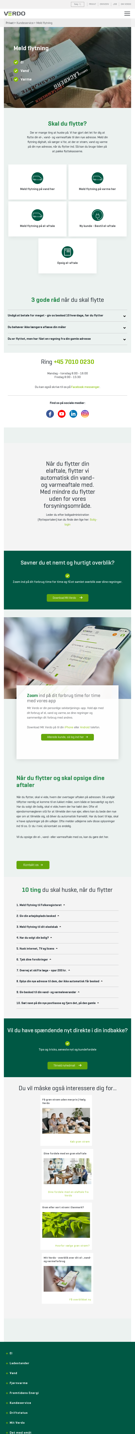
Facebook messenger (85, 387)
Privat (10, 23)
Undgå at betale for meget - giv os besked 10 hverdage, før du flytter (58, 315)
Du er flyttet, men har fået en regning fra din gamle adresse (51, 339)
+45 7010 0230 (74, 362)
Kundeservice (25, 23)
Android (85, 727)
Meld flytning (44, 23)
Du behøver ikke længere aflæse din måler (39, 327)
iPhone (69, 727)
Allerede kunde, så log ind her (67, 737)
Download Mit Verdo (67, 597)
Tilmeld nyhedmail (67, 1065)
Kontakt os (33, 865)
